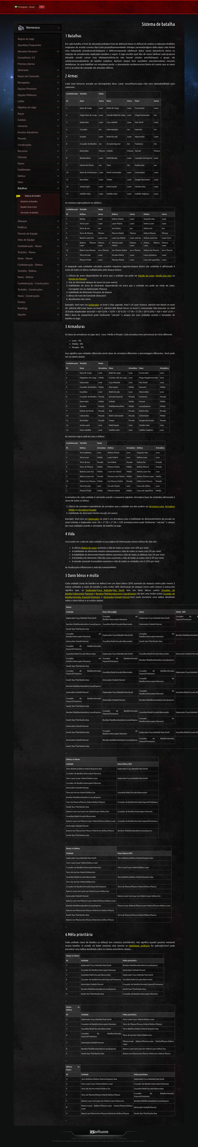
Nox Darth (118, 590)
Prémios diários (26, 64)
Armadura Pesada (86, 509)
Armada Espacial (81, 597)
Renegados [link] (24, 82)
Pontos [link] (21, 302)
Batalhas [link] (22, 188)
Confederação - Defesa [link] (30, 264)
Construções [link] (24, 144)
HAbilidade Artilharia (139, 945)
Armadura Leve (156, 506)
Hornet (126, 597)
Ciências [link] (22, 157)
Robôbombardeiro (113, 593)
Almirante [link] (23, 70)
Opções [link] (22, 314)
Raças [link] (21, 113)
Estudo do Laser (146, 275)
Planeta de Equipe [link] (28, 233)
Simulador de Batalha (29, 212)
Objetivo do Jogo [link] (27, 107)
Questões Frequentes (29, 45)
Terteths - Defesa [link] (27, 271)
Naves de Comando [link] (28, 76)
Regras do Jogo (26, 39)
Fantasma (95, 597)
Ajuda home (99, 7)
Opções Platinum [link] (27, 95)
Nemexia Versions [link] (27, 51)
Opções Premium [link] (27, 88)
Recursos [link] (23, 151)
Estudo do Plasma (77, 278)
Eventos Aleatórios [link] (28, 132)
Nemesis (89, 593)
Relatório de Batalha (29, 201)
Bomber (100, 593)
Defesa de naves (89, 547)
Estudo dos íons (164, 275)
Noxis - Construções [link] (29, 295)
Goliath (118, 597)
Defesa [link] (21, 176)
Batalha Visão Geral (29, 207)
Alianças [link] (22, 221)
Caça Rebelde (104, 590)
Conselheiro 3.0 (26, 57)
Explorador (93, 304)
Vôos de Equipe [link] (26, 239)
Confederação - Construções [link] (33, 283)
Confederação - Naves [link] (30, 246)
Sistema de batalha (33, 196)
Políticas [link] (22, 227)
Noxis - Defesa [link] (25, 277)
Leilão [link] (21, 101)
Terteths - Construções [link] (30, 289)
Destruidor (109, 597)
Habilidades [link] (24, 169)
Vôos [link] (20, 182)
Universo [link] (23, 126)
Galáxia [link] (22, 119)
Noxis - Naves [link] (25, 258)
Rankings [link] (23, 308)
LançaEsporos (129, 593)
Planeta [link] (22, 138)
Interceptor (78, 593)
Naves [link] (21, 163)
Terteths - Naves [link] (27, 252)
